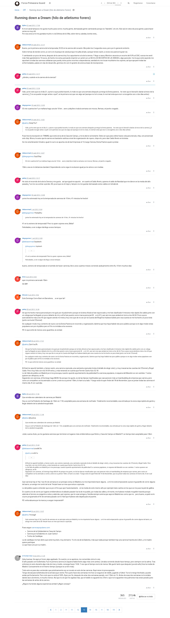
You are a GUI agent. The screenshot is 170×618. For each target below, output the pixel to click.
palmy (24, 74)
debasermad (26, 45)
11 (72, 610)
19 (114, 610)
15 (96, 610)
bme (23, 277)
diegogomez (26, 105)
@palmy (25, 123)
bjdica (24, 25)
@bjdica (25, 418)
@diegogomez (28, 156)
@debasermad (28, 242)
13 (84, 610)
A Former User (27, 556)
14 (90, 610)
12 (78, 610)
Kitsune (25, 295)
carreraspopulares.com (41, 528)
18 (108, 610)
